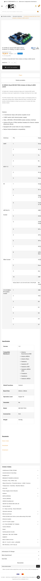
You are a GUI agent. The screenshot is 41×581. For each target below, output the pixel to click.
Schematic (5, 450)
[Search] (38, 11)
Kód (3, 52)
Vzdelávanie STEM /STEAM (10, 470)
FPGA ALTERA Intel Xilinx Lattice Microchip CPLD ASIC (17, 516)
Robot (4, 529)
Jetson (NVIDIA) (7, 498)
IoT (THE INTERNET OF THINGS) (11, 524)
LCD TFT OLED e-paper (8, 521)
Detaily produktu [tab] (20, 80)
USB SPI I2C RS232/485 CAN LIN (11, 503)
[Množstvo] (9, 62)
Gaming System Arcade (9, 531)
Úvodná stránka (6, 467)
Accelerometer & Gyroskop (9, 472)
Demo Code (5, 441)
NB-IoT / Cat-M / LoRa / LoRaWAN (11, 542)
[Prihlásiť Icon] (36, 6)
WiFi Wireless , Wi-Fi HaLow (10, 544)
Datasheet (5, 445)
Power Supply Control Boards (10, 490)
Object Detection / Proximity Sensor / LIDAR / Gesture (16, 483)
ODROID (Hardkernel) (8, 501)
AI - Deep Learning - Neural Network (12, 508)
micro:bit (5, 488)
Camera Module (7, 526)
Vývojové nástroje (7, 511)
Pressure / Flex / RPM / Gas (10, 480)
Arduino (5, 493)
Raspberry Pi (6, 475)
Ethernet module (7, 519)
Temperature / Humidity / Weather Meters (13, 485)
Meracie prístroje (7, 514)
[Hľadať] (18, 11)
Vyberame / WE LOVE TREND (10, 534)
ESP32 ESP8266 (7, 496)
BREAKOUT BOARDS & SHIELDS (11, 478)
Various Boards (6, 506)
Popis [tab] (20, 75)
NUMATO (5, 537)
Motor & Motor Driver (8, 539)
